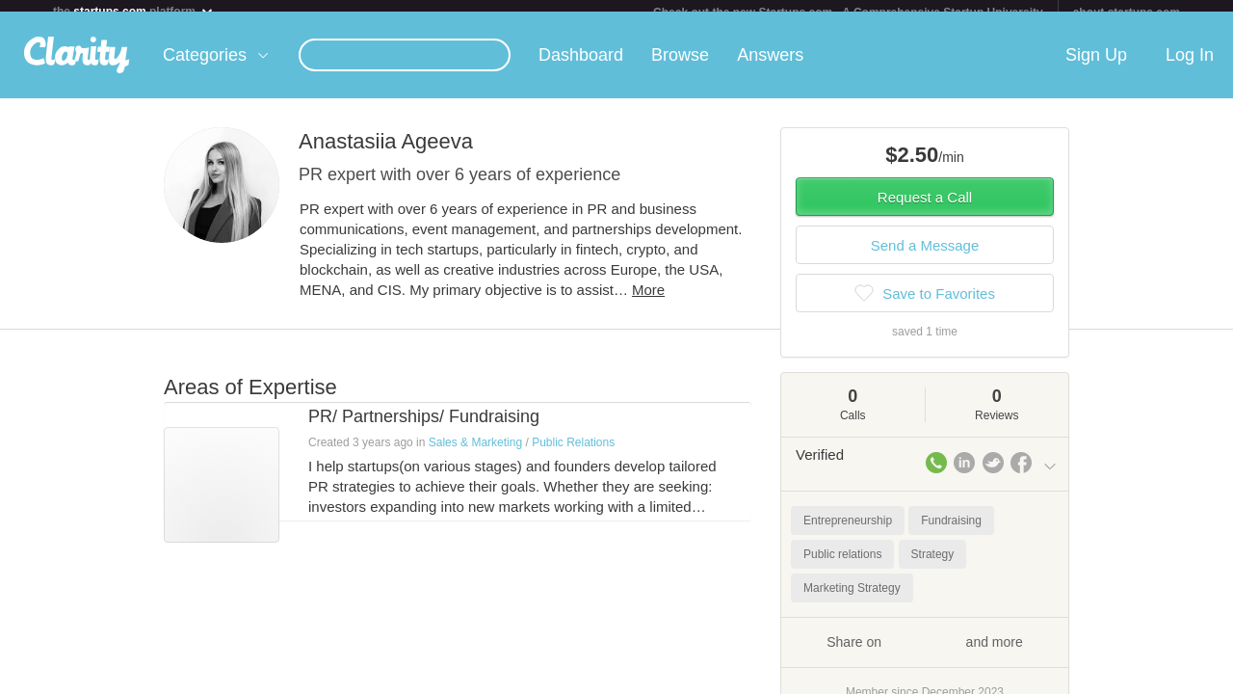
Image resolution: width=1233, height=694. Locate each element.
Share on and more (924, 652)
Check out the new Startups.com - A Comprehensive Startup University (848, 12)
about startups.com (1126, 12)
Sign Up (1096, 66)
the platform (134, 11)
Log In (1190, 66)
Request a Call (925, 208)
